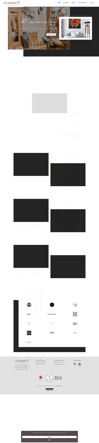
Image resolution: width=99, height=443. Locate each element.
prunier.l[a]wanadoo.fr (59, 364)
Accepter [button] (66, 439)
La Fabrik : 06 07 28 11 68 (59, 362)
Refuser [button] (73, 439)
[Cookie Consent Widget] (49, 439)
